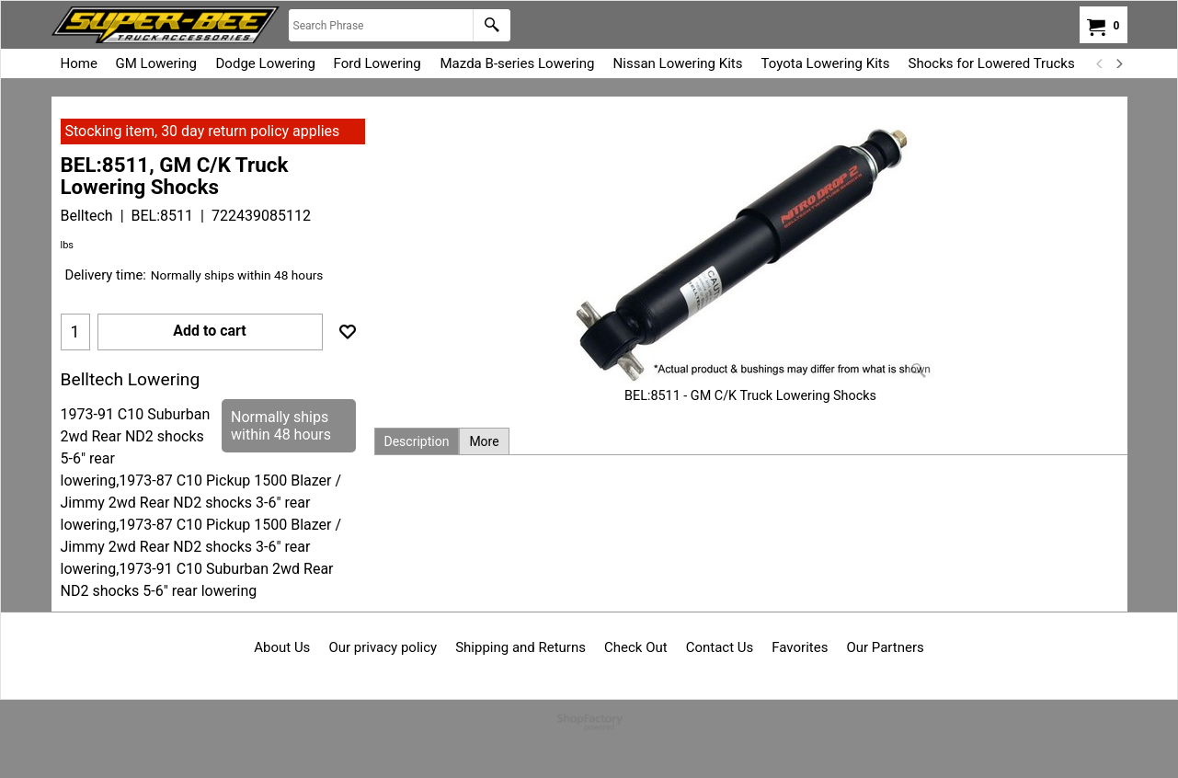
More (483, 441)
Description (417, 441)
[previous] (1100, 63)
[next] (1119, 63)
